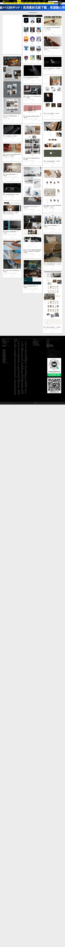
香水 (25, 368)
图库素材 (23, 1)
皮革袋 (22, 393)
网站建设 (38, 1)
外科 (25, 380)
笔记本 (22, 362)
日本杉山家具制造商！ (10, 376)
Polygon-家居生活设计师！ (11, 474)
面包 (25, 354)
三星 (25, 346)
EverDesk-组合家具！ (10, 289)
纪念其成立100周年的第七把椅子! (13, 327)
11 (43, 1)
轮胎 (25, 367)
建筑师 (26, 382)
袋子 (25, 393)
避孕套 (22, 348)
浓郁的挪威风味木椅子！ (11, 727)
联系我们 (48, 347)
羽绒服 (22, 349)
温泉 (25, 373)
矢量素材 (26, 1)
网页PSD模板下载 (36, 343)
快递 (22, 382)
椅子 (25, 352)
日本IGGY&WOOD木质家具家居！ (13, 764)
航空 (25, 369)
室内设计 (6, 138)
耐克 (25, 355)
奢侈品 (22, 368)
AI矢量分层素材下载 (36, 345)
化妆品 (26, 356)
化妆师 (26, 386)
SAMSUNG (23, 360)
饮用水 (22, 392)
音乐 (25, 392)
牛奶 (25, 362)
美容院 (26, 385)
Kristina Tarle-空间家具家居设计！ (13, 136)
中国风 (26, 343)
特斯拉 (22, 390)
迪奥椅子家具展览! (10, 244)
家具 (22, 387)
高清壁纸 (30, 1)
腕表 (25, 363)
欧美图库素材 (35, 342)
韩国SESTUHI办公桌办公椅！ (12, 522)
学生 (25, 389)
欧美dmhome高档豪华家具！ (11, 688)
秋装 (25, 381)
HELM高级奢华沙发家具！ (11, 798)
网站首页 (15, 1)
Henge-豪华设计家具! (10, 587)
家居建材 (6, 118)
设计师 (26, 360)
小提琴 (26, 366)
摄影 (25, 349)
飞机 (25, 347)
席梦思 (26, 372)
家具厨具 (6, 226)
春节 (25, 370)
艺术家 (22, 386)
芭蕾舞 (22, 366)
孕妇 (25, 383)
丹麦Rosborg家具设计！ (11, 863)
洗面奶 (22, 380)
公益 (25, 388)
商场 (25, 361)
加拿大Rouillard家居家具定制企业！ (13, 435)
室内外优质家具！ (10, 606)
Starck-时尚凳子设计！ (10, 224)
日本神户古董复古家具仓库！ (12, 205)
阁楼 (22, 385)
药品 (25, 376)
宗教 (25, 353)
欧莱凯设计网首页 (36, 341)
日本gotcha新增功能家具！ (12, 624)
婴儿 (25, 345)
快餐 (25, 390)
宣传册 (26, 359)
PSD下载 (34, 1)
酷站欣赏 (19, 1)
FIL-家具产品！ (9, 394)
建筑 (25, 375)
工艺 (22, 388)
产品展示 (5, 246)
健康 (25, 374)
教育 (22, 389)
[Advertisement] (12, 34)
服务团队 (48, 342)
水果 (25, 341)
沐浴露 (22, 345)
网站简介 (48, 341)
